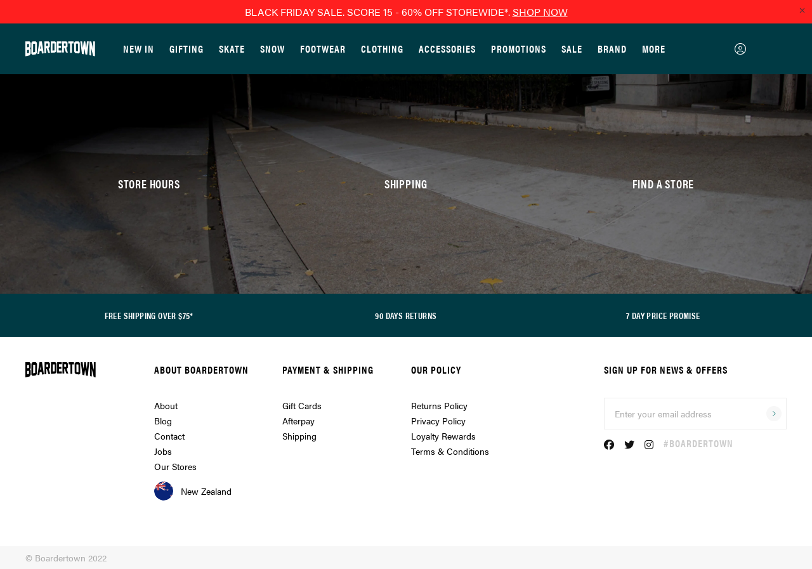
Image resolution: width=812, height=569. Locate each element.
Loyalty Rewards (443, 435)
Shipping (299, 435)
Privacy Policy (438, 420)
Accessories (447, 48)
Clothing (382, 48)
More (653, 48)
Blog (163, 420)
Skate (232, 48)
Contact (169, 435)
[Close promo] (802, 10)
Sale (571, 48)
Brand (612, 48)
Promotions (518, 48)
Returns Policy (439, 405)
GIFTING (186, 48)
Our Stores (175, 466)
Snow (272, 48)
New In (138, 48)
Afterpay (298, 420)
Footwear (323, 48)
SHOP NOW (540, 11)
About (166, 405)
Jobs (163, 451)
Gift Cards (302, 405)
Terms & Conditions (450, 451)
